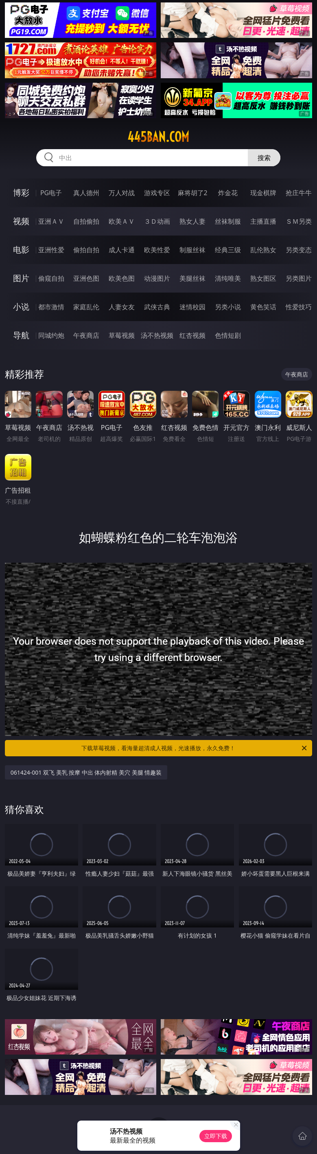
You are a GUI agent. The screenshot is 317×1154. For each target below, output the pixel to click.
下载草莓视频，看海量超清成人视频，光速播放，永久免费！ (194, 748)
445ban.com (158, 137)
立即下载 (215, 1136)
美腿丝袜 (192, 278)
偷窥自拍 (51, 278)
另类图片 (299, 278)
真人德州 (86, 192)
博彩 (21, 192)
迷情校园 (192, 306)
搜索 (264, 157)
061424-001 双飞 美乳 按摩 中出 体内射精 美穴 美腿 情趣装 (86, 772)
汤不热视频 (157, 335)
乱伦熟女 (263, 249)
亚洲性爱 (51, 249)
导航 (21, 335)
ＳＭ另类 (299, 221)
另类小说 (228, 306)
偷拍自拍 (86, 249)
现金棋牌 (263, 192)
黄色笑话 (263, 306)
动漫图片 (157, 278)
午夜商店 (86, 335)
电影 (21, 249)
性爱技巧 (299, 306)
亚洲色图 (86, 278)
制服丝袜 (192, 249)
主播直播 (263, 221)
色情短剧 (228, 335)
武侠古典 (157, 306)
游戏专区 (157, 192)
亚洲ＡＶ (51, 221)
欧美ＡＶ (122, 221)
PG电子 (51, 192)
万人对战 (122, 192)
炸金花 (228, 192)
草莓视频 (122, 335)
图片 (21, 278)
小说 (21, 306)
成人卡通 (122, 249)
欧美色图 (122, 278)
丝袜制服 (228, 221)
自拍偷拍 (86, 221)
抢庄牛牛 (299, 192)
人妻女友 (122, 306)
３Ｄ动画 (157, 221)
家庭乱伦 (86, 306)
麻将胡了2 (193, 192)
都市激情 (51, 306)
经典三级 (228, 249)
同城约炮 (51, 335)
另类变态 (299, 249)
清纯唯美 (228, 278)
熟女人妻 (192, 221)
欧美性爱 (157, 249)
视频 (21, 221)
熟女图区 (263, 278)
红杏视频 (192, 335)
